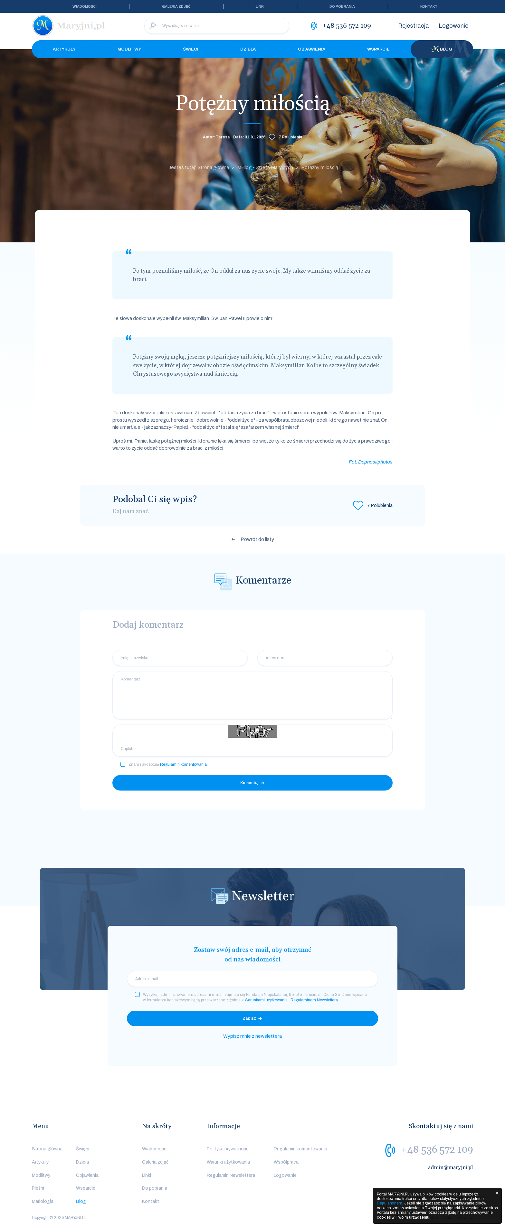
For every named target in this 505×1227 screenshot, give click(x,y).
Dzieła (248, 49)
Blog (442, 49)
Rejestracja (413, 26)
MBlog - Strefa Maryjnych (265, 167)
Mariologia (42, 1201)
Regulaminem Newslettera (314, 1000)
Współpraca (286, 1162)
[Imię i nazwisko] (180, 658)
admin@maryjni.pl (450, 1167)
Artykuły (64, 49)
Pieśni (38, 1188)
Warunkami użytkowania (266, 1000)
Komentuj (249, 783)
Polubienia (290, 137)
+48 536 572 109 (437, 1150)
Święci (190, 49)
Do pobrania (342, 6)
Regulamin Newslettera (231, 1175)
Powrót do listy (257, 539)
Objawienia (311, 49)
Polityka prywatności (228, 1149)
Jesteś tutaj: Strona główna (198, 167)
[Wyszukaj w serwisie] (216, 26)
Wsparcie (378, 49)
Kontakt (428, 6)
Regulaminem (389, 1203)
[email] (252, 979)
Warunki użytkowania (228, 1162)
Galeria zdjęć (176, 6)
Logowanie (453, 26)
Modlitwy (129, 49)
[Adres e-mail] (325, 658)
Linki (260, 6)
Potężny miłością (319, 167)
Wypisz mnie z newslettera (252, 1036)
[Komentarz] (252, 695)
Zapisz (249, 1018)
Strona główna (47, 1149)
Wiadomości (84, 6)
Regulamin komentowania (183, 764)
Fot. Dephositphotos (371, 461)
